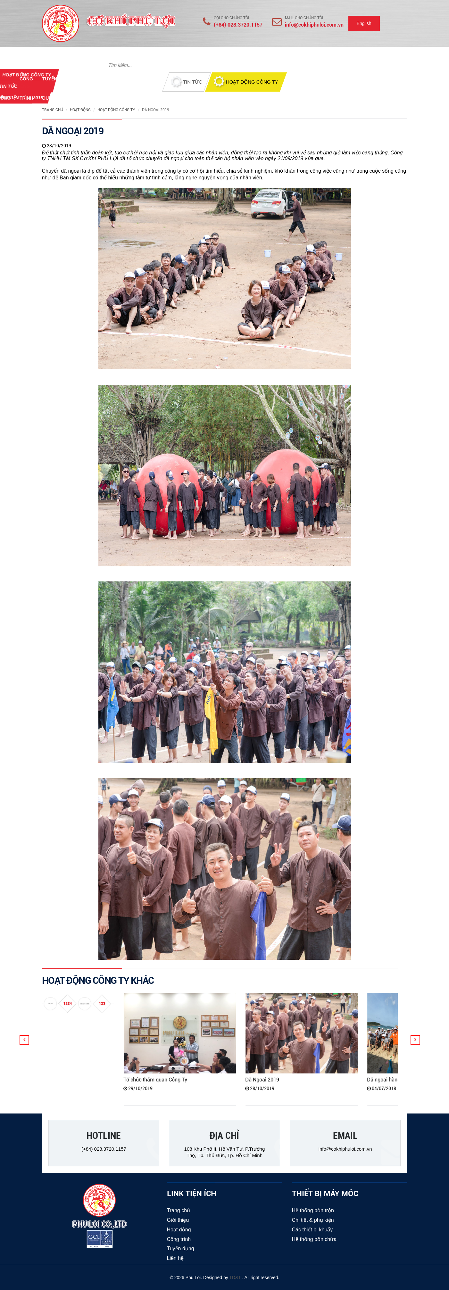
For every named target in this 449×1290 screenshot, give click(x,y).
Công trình (179, 1239)
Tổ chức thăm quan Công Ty (168, 1080)
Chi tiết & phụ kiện (313, 1220)
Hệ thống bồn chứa (314, 1239)
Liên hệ (175, 1258)
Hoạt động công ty (116, 110)
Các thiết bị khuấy (312, 1229)
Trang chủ (52, 110)
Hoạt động (80, 110)
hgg (18, 1020)
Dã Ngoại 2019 (275, 1080)
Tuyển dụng (180, 1248)
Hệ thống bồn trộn (313, 1210)
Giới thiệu (178, 1220)
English (364, 23)
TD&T (235, 1277)
